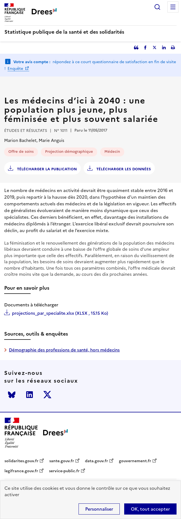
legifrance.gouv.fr (21, 471)
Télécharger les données (123, 169)
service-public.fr (64, 471)
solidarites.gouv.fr (21, 461)
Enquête (16, 69)
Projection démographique (69, 151)
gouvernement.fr (135, 461)
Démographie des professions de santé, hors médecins (64, 350)
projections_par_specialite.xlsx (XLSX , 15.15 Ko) (60, 313)
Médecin (112, 151)
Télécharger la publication (46, 169)
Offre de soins (21, 151)
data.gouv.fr (96, 461)
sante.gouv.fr (61, 461)
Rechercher (157, 7)
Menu (172, 7)
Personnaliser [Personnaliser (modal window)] (99, 509)
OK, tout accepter (150, 509)
